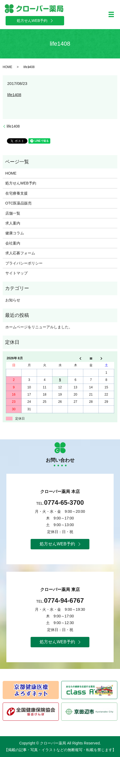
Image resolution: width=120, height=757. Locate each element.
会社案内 (12, 243)
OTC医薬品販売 (18, 203)
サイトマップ (16, 273)
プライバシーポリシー (24, 263)
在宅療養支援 (16, 193)
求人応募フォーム (20, 253)
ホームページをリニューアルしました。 (38, 327)
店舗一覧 (12, 213)
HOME (7, 67)
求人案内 (12, 223)
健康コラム (14, 233)
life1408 (14, 94)
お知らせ (12, 300)
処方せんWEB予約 (20, 183)
